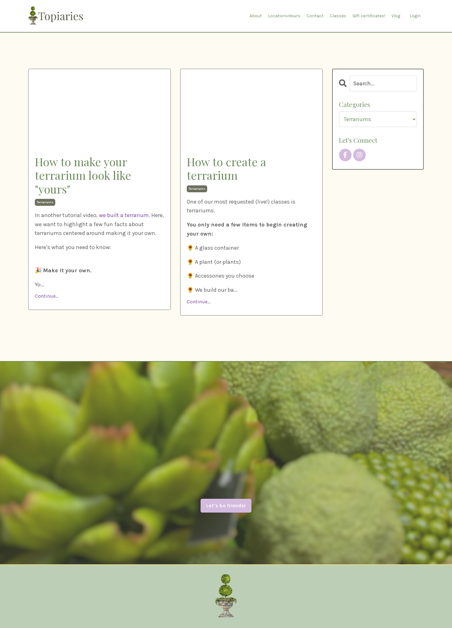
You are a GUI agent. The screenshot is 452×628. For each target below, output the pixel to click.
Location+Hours (284, 16)
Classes (338, 16)
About (256, 16)
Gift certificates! (368, 16)
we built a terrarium (124, 215)
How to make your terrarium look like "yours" (83, 175)
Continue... (46, 296)
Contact (315, 16)
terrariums (45, 202)
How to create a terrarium (226, 168)
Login (415, 16)
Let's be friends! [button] (226, 505)
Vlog (395, 16)
